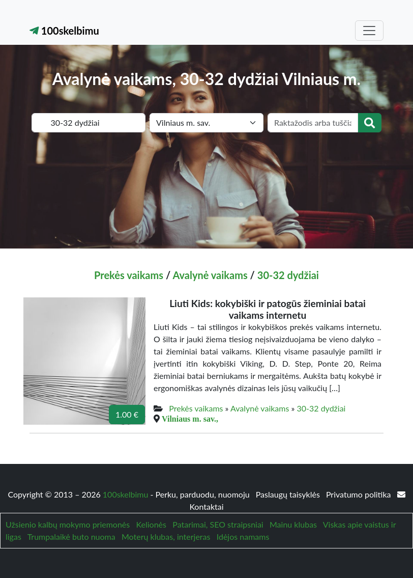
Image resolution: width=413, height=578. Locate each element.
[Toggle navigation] (369, 30)
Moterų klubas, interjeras (166, 536)
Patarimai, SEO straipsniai (217, 524)
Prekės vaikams (128, 275)
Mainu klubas (293, 524)
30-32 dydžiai (288, 275)
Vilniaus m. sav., (190, 419)
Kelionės (151, 524)
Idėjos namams (243, 536)
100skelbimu (64, 30)
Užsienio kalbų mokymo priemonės (68, 524)
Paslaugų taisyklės (289, 494)
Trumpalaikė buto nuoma (71, 536)
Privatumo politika (359, 494)
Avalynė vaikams (209, 275)
